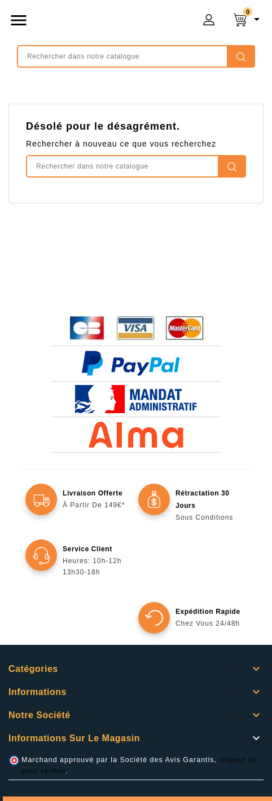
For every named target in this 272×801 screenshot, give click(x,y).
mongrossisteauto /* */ (114, 22)
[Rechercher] (136, 56)
